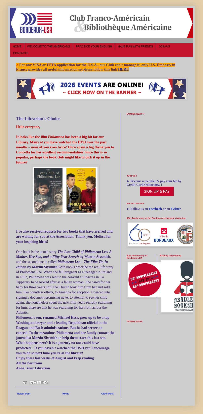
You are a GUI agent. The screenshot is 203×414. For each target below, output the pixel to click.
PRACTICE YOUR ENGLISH (94, 46)
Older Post (107, 393)
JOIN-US (164, 46)
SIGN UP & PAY (157, 191)
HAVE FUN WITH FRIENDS (135, 46)
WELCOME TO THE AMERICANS (48, 46)
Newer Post (23, 393)
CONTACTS (20, 53)
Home (66, 393)
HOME (17, 46)
